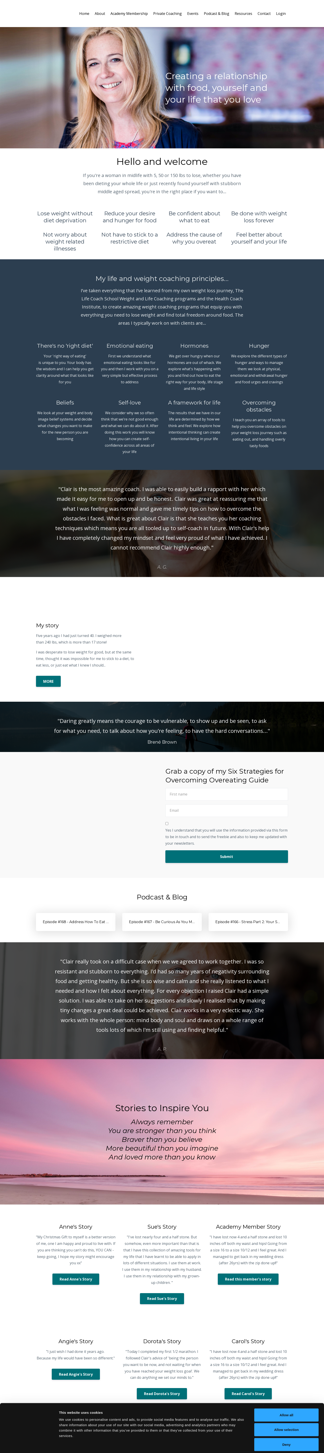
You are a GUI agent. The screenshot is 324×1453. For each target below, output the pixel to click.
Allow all (286, 1394)
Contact (264, 13)
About (100, 13)
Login (281, 13)
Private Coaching (167, 13)
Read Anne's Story (76, 1279)
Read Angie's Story (76, 1374)
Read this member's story (248, 1279)
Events (192, 13)
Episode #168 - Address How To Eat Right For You (87, 922)
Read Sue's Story (162, 1298)
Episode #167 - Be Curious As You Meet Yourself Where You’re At (187, 922)
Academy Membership (129, 13)
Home (84, 13)
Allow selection (286, 1409)
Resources (243, 13)
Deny (286, 1423)
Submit (226, 856)
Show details (236, 1444)
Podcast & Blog (216, 13)
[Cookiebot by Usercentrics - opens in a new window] (29, 1444)
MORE (48, 681)
